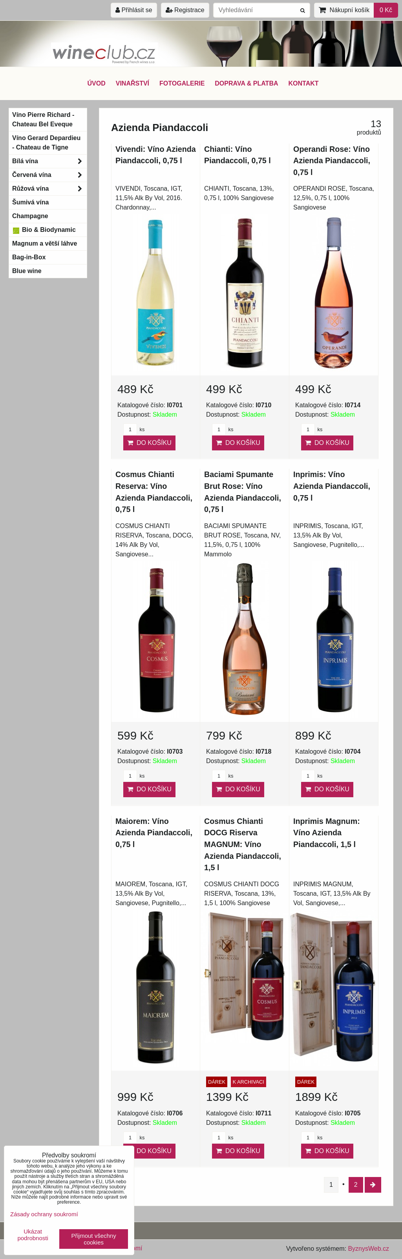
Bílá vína (49, 161)
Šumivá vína (30, 202)
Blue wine (27, 271)
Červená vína (49, 175)
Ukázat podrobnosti (32, 1234)
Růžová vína (49, 188)
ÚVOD (96, 83)
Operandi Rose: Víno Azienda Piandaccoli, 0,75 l (331, 161)
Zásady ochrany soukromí (44, 1214)
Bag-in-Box (29, 257)
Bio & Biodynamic (44, 229)
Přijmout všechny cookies (93, 1239)
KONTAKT (304, 83)
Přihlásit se (133, 10)
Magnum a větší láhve (44, 243)
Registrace (185, 10)
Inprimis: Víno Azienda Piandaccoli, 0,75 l (331, 486)
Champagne (30, 216)
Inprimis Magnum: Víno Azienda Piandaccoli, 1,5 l (326, 833)
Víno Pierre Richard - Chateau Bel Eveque (43, 119)
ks (133, 429)
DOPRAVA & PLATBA (246, 83)
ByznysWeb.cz (368, 1248)
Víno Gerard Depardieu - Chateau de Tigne (46, 143)
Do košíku (149, 442)
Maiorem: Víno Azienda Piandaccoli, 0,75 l (153, 833)
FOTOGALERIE (182, 83)
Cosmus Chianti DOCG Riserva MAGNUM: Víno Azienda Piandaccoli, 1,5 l (242, 844)
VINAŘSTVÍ (132, 83)
